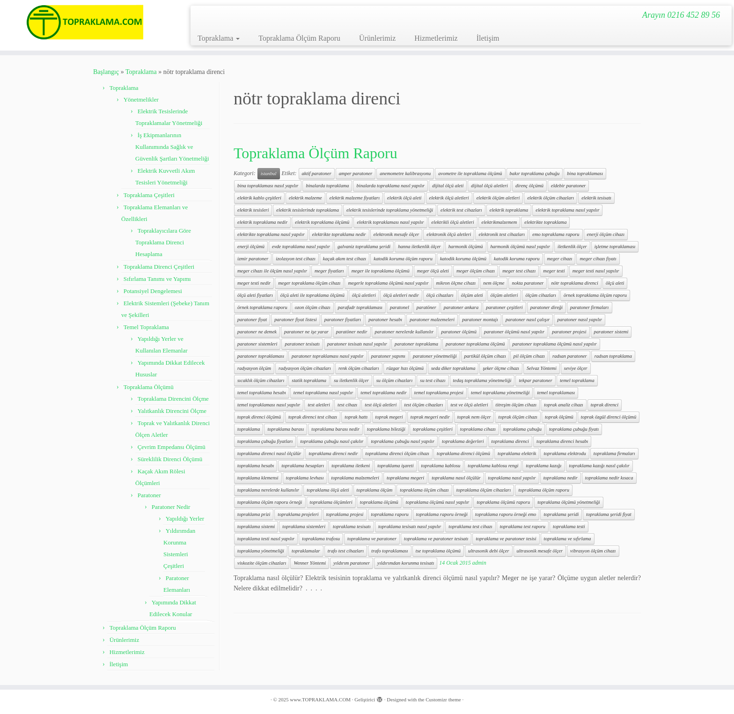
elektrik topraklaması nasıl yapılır (390, 222)
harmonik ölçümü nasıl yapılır (520, 246)
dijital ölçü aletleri (489, 185)
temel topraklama (577, 380)
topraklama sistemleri (303, 526)
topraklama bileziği (386, 429)
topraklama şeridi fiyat (608, 514)
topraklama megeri (405, 477)
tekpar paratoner (535, 380)
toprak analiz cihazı (563, 404)
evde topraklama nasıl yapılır (301, 246)
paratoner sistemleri (257, 343)
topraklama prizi (253, 514)
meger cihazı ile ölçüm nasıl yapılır (272, 270)
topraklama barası (285, 429)
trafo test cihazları (346, 550)
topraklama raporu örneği (442, 514)
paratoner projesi (569, 331)
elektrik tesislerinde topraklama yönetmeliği (389, 210)
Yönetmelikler (141, 99)
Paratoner (149, 495)
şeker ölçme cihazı (501, 368)
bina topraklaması (585, 173)
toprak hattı (356, 417)
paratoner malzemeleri (432, 319)
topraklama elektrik (517, 453)
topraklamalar (306, 550)
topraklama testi (569, 526)
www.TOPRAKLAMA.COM (320, 699)
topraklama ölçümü (379, 502)
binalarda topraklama (327, 185)
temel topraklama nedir (383, 392)
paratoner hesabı (385, 319)
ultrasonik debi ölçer (488, 550)
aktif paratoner (316, 173)
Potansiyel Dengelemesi (153, 290)
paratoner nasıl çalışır (528, 319)
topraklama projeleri (298, 514)
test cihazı (347, 404)
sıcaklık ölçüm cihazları (260, 380)
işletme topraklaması (615, 246)
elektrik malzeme (305, 197)
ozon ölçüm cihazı (312, 307)
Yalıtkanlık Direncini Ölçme (172, 410)
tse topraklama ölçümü (438, 550)
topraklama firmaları (614, 453)
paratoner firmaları (589, 307)
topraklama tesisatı (352, 526)
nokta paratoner (527, 283)
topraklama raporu (390, 514)
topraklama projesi (345, 514)
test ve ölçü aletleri (469, 404)
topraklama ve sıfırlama (567, 538)
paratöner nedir (351, 331)
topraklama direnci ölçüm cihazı (397, 453)
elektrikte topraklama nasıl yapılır (271, 234)
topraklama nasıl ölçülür (456, 477)
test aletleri (319, 404)
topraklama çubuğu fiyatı (574, 429)
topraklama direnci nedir (333, 453)
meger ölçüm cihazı (475, 270)
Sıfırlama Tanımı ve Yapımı (157, 278)
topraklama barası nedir (335, 429)
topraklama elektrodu (564, 453)
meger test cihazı (519, 270)
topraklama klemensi (258, 477)
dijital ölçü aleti (447, 185)
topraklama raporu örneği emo (505, 514)
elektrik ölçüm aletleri (498, 197)
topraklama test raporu (522, 526)
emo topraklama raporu (555, 234)
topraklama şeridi (561, 514)
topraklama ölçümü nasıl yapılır (438, 502)
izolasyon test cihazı (296, 258)
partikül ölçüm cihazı (485, 356)
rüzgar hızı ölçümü (405, 368)
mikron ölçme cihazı (456, 283)
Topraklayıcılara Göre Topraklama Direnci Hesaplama (163, 242)
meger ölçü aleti (433, 270)
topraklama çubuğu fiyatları (265, 441)
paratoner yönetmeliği (435, 356)
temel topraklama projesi (438, 392)
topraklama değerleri (463, 441)
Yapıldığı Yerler (185, 518)
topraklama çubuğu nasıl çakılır (331, 441)
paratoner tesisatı (302, 343)
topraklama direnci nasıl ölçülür (269, 453)
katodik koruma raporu (516, 258)
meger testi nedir (254, 283)
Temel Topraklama (146, 327)
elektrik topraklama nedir (262, 222)
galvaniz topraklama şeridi (364, 246)
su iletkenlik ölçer (351, 380)
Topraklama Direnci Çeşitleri (159, 266)
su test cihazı (432, 380)
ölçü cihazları (440, 295)
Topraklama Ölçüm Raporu (299, 38)
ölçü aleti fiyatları (255, 295)
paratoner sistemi (611, 331)
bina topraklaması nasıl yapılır (267, 185)
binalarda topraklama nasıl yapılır (390, 185)
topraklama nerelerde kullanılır (268, 490)
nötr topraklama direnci (574, 283)
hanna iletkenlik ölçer (419, 246)
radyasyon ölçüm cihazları (305, 368)
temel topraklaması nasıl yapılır (268, 404)
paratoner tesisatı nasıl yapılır (357, 343)
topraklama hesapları (302, 465)
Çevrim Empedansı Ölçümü (172, 446)
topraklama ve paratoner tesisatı (436, 538)
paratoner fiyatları (342, 319)
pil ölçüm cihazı (529, 356)
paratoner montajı (480, 319)
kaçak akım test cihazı (344, 258)
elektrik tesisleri (253, 210)
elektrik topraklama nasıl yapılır (567, 210)
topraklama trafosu (321, 538)
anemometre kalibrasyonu (405, 173)
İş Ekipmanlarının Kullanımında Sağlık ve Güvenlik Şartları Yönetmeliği (172, 147)
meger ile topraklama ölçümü (381, 270)
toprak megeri (389, 417)
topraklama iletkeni (350, 465)
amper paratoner (355, 173)
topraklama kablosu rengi (493, 465)
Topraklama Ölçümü (149, 386)
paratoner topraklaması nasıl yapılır (328, 356)
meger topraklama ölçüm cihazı (309, 283)
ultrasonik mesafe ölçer (540, 550)
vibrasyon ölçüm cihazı (593, 550)
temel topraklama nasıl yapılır (323, 392)
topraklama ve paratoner (371, 538)
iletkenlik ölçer (572, 246)
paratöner (426, 307)
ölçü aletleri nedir (401, 295)
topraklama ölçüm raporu (543, 490)
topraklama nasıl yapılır (512, 477)
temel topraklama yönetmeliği (500, 392)
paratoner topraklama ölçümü (475, 343)
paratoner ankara (461, 307)
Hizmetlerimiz (435, 38)
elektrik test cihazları (461, 210)
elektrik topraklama (509, 210)
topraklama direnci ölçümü (463, 453)
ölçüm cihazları (540, 295)
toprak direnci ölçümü (259, 417)
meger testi (554, 270)
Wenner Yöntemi (310, 563)
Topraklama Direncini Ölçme (173, 398)
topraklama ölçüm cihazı (424, 490)
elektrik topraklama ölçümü (322, 222)
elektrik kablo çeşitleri (259, 197)
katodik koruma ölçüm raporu (403, 258)
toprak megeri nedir (430, 417)
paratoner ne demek (257, 331)
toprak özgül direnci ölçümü (608, 417)
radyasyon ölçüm (254, 368)
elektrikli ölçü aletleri (453, 222)
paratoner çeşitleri (504, 307)
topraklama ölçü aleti (328, 490)
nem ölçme (493, 283)
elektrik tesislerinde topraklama (307, 210)
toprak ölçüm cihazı (517, 417)
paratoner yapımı (388, 356)
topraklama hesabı (255, 465)
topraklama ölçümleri (331, 502)
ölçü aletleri (364, 295)
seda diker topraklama (453, 368)
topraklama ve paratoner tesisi (506, 538)
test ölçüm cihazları (423, 404)
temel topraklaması (556, 392)
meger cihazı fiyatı (598, 258)
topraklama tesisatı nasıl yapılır (409, 526)
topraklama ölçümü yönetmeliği (568, 502)
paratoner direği (546, 307)
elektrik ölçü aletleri (449, 197)
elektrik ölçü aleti (404, 197)
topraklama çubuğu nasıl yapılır (402, 441)
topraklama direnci (510, 441)
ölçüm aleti (472, 295)
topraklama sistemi (256, 526)
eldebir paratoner (568, 185)
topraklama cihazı (478, 429)
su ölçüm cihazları (394, 380)
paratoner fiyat (252, 319)
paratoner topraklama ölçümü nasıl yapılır (555, 343)
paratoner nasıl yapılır (579, 319)
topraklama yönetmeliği (260, 550)
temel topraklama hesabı (261, 392)
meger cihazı (560, 258)
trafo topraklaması (389, 550)
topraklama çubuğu (522, 429)
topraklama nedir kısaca (609, 477)
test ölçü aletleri (380, 404)
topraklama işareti (395, 465)
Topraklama (219, 38)
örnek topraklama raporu (262, 307)
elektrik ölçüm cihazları (550, 197)
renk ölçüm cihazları (358, 368)
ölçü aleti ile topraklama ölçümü (312, 295)
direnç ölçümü (529, 185)
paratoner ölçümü (459, 331)
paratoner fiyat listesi (295, 319)
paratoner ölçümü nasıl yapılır (514, 331)
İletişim (488, 38)
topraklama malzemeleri (355, 477)
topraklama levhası (305, 477)
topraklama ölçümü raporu (503, 502)
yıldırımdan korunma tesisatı (405, 563)
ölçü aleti (615, 283)
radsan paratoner (569, 356)
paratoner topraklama (416, 343)
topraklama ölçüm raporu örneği (269, 502)
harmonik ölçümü (465, 246)
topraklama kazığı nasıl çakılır (599, 465)
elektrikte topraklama (545, 222)
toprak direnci (604, 404)
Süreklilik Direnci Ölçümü (170, 459)
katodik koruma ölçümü (463, 258)
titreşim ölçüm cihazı (516, 404)
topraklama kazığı (543, 465)
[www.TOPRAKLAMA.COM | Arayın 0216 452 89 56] (84, 22)
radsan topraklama (613, 356)
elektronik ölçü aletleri (448, 234)
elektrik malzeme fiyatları (355, 197)
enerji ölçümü (250, 246)
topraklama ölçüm (375, 490)
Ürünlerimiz (377, 38)
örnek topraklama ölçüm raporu (595, 295)
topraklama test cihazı (470, 526)
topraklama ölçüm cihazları (483, 490)
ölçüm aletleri (504, 295)
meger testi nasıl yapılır (596, 270)
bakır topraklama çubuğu (535, 173)
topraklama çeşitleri (433, 429)
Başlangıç (106, 71)
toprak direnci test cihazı (312, 417)
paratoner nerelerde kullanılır (404, 331)
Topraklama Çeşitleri (149, 195)
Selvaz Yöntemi (542, 368)
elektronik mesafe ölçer (396, 234)
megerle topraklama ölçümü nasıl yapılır (388, 283)
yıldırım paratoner (351, 563)
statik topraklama (309, 380)
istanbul (269, 173)
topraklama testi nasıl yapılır (265, 538)
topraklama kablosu (441, 465)
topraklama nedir (560, 477)
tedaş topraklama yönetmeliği (482, 380)
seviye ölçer (575, 368)
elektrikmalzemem (499, 222)
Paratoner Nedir (171, 506)
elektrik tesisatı (596, 197)
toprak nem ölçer (474, 417)
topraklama (248, 429)
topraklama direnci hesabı (562, 441)
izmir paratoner (252, 258)
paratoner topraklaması (260, 356)
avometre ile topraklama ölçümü (470, 173)
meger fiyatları (329, 270)
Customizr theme (443, 699)
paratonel (399, 307)
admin (479, 562)
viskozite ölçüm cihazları (261, 563)
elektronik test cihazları (501, 234)
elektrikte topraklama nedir (339, 234)
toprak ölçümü (559, 417)
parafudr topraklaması (360, 307)
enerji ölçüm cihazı (605, 234)
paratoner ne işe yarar (306, 331)
